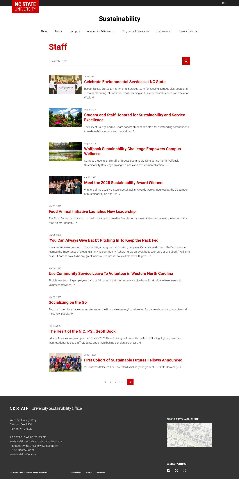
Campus (75, 31)
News (58, 31)
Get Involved (164, 31)
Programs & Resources (135, 31)
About (44, 31)
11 (121, 381)
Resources (101, 472)
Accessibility (75, 472)
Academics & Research (100, 31)
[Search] (186, 61)
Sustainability (119, 19)
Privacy (89, 472)
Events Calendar (188, 31)
